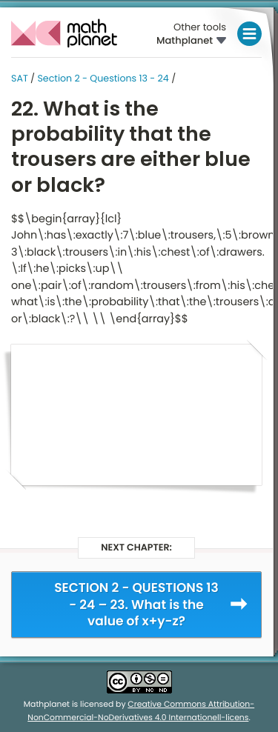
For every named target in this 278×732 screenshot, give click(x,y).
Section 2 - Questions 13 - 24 (102, 79)
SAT (19, 79)
